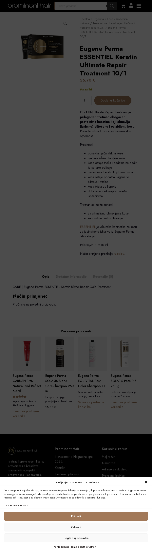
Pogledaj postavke (76, 538)
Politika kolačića (61, 547)
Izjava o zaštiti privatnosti (84, 547)
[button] (146, 482)
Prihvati (76, 516)
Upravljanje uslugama (17, 505)
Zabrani (76, 527)
